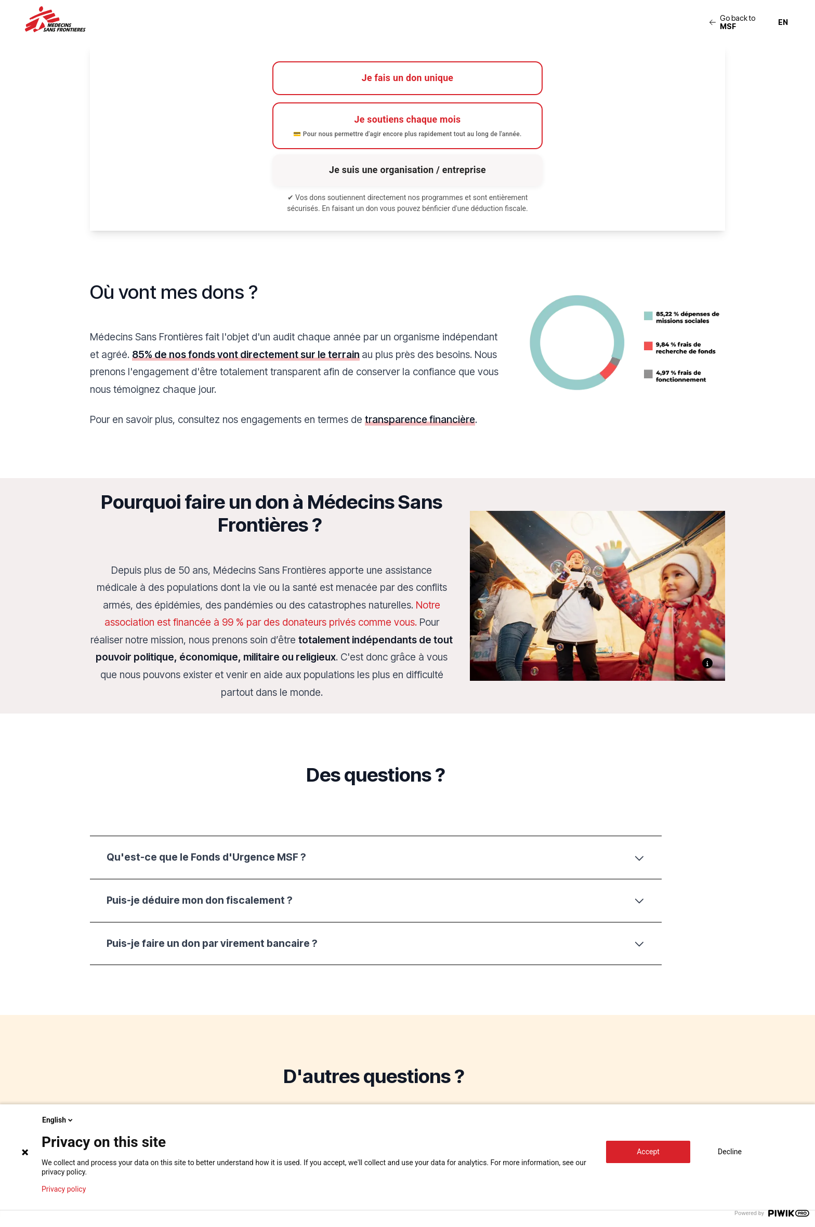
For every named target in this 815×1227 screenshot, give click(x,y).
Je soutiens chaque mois (407, 127)
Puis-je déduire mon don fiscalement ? (376, 902)
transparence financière (420, 422)
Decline (730, 1151)
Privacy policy (64, 1189)
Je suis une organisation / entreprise (407, 172)
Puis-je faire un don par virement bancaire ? (376, 946)
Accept (648, 1151)
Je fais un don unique (407, 78)
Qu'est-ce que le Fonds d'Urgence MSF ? (376, 859)
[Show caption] (707, 666)
